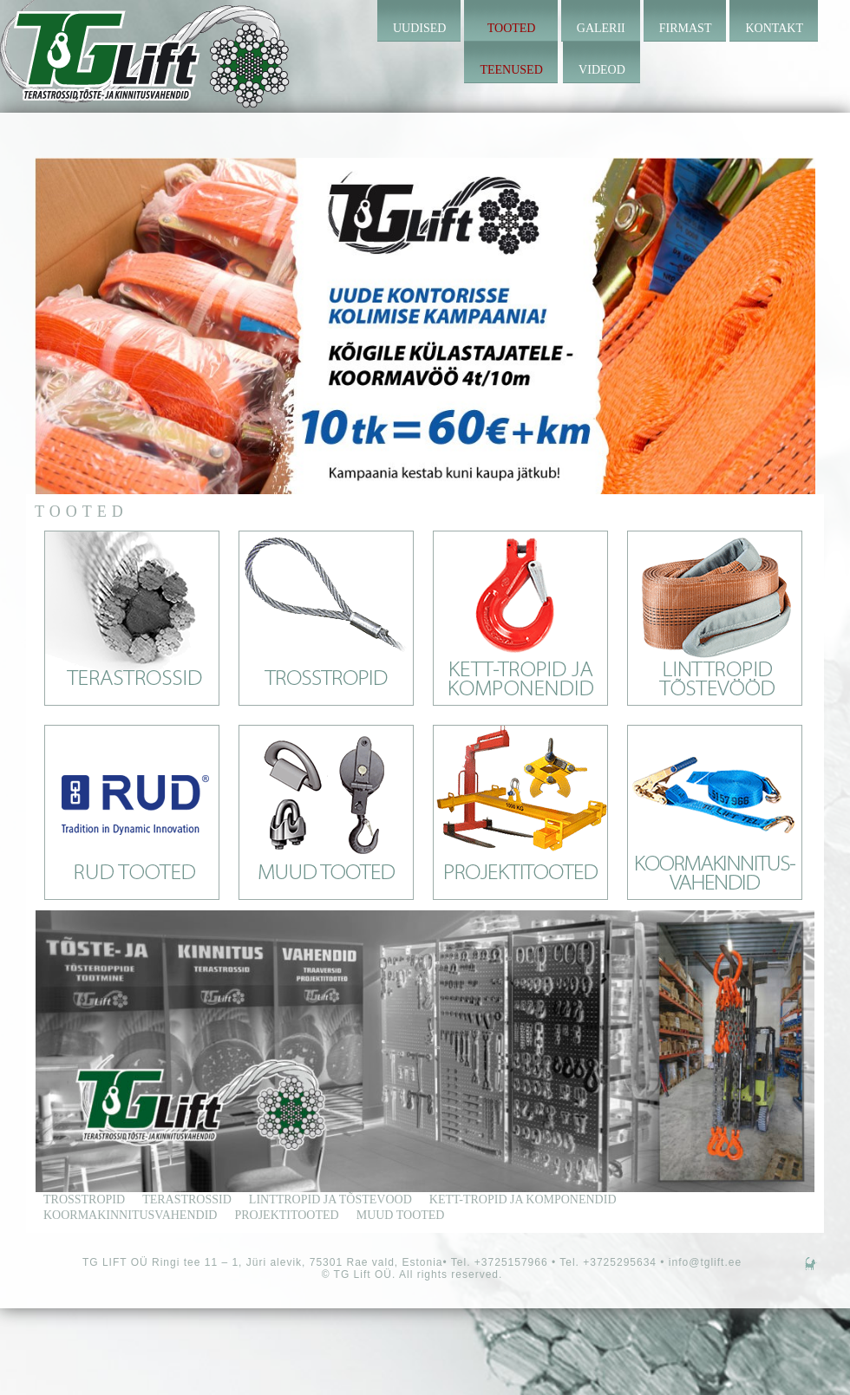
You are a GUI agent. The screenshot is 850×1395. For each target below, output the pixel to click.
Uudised (419, 28)
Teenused (511, 69)
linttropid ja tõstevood (330, 1199)
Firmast (685, 28)
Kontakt (774, 28)
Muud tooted (400, 1215)
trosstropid (84, 1199)
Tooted (511, 28)
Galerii (601, 28)
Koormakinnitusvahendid (130, 1215)
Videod (602, 69)
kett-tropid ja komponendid (523, 1199)
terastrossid (187, 1199)
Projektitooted (286, 1215)
